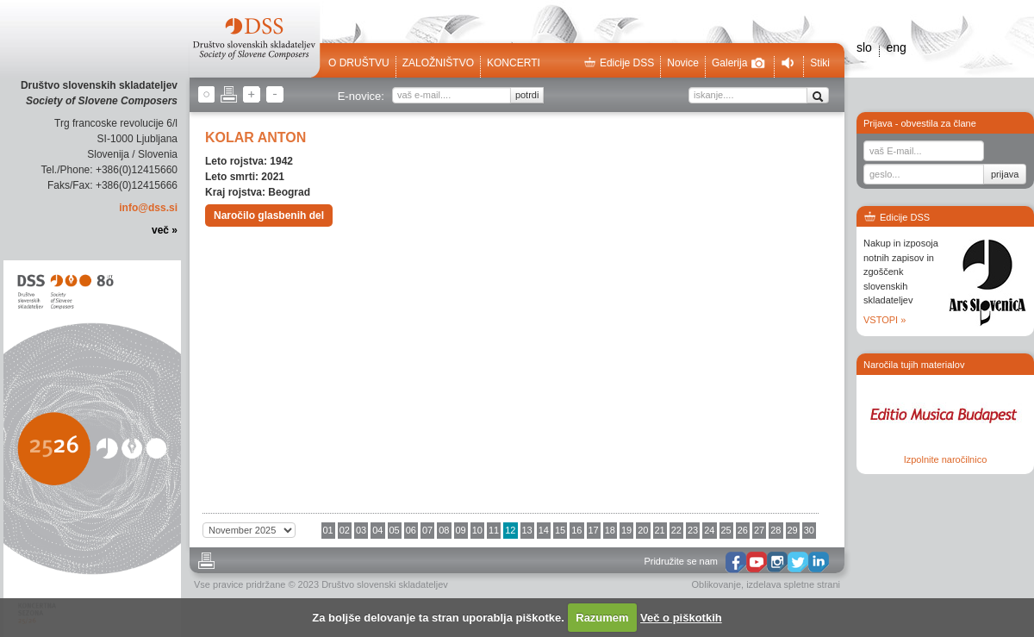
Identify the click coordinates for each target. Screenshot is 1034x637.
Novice (683, 63)
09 (461, 530)
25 (726, 530)
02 (344, 530)
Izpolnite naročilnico (945, 459)
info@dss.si (148, 208)
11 (494, 530)
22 (676, 530)
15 (560, 530)
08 (444, 530)
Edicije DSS (618, 63)
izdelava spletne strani (793, 584)
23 (693, 530)
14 (544, 530)
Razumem (602, 617)
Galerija (738, 63)
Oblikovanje (716, 584)
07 (427, 530)
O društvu (358, 63)
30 (809, 530)
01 (328, 530)
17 (594, 530)
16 (576, 530)
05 (394, 530)
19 (626, 530)
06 (411, 530)
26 (743, 530)
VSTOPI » (884, 320)
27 (759, 530)
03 (361, 530)
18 (610, 530)
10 (477, 530)
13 (527, 530)
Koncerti (513, 63)
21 (660, 530)
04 (377, 530)
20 (643, 530)
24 (709, 530)
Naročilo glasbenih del (269, 215)
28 (775, 530)
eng (896, 47)
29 (793, 530)
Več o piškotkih (681, 617)
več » (165, 230)
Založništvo (438, 63)
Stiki (820, 63)
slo (864, 47)
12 (510, 530)
